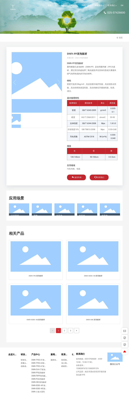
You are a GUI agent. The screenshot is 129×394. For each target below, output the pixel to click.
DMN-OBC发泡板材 (93, 320)
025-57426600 (114, 12)
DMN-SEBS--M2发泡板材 (36, 320)
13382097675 (81, 368)
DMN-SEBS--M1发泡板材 (93, 276)
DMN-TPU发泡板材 (36, 276)
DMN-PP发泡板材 (81, 58)
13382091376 (93, 368)
